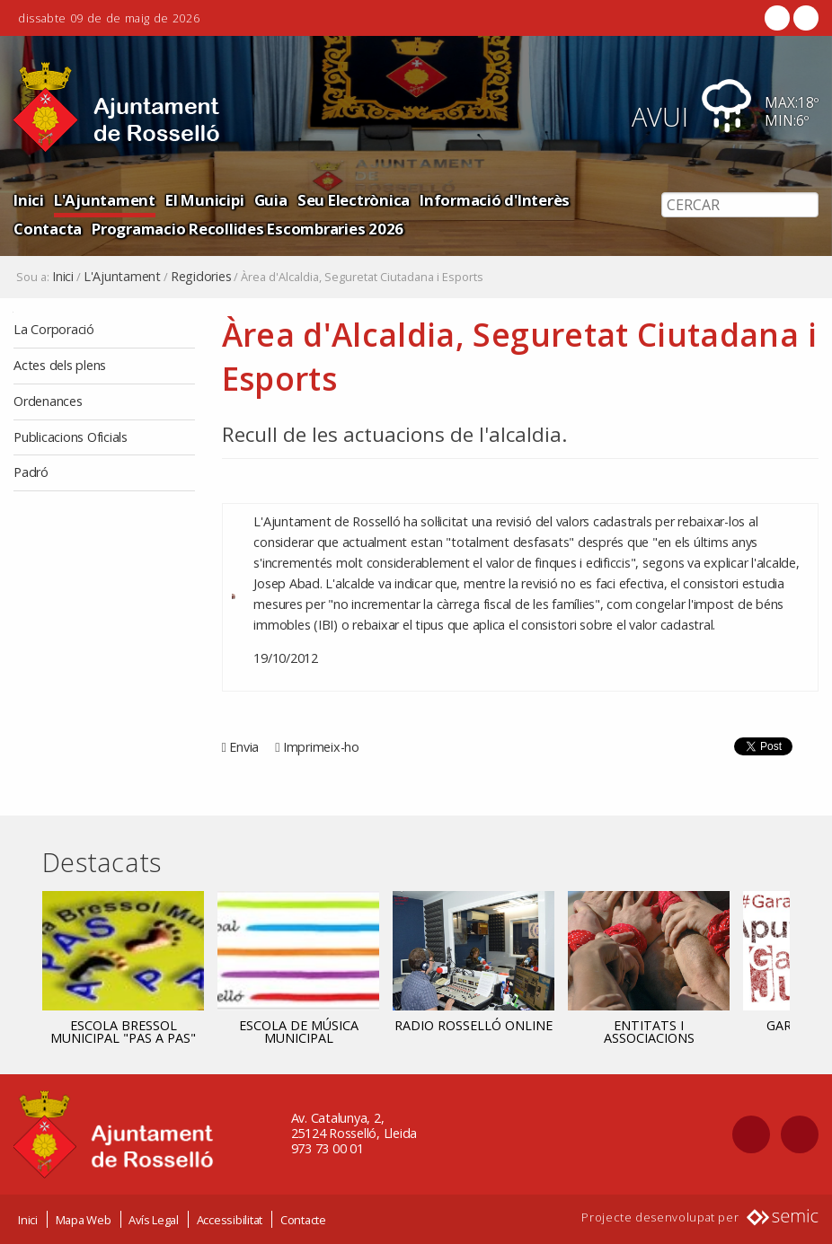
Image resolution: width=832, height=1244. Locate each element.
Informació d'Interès (495, 200)
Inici (28, 200)
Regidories (201, 276)
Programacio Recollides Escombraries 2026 (247, 228)
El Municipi (204, 200)
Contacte (303, 1220)
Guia (271, 200)
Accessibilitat (230, 1220)
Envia (244, 746)
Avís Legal (153, 1220)
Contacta (47, 228)
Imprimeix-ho (321, 746)
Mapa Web (83, 1220)
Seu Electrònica (353, 200)
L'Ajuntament (104, 200)
